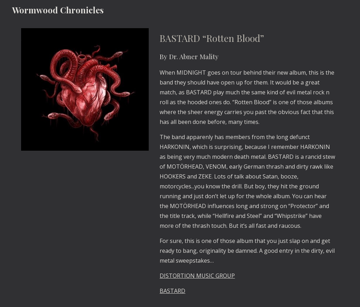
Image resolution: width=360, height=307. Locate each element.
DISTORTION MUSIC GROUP (197, 276)
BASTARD (172, 291)
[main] (248, 163)
